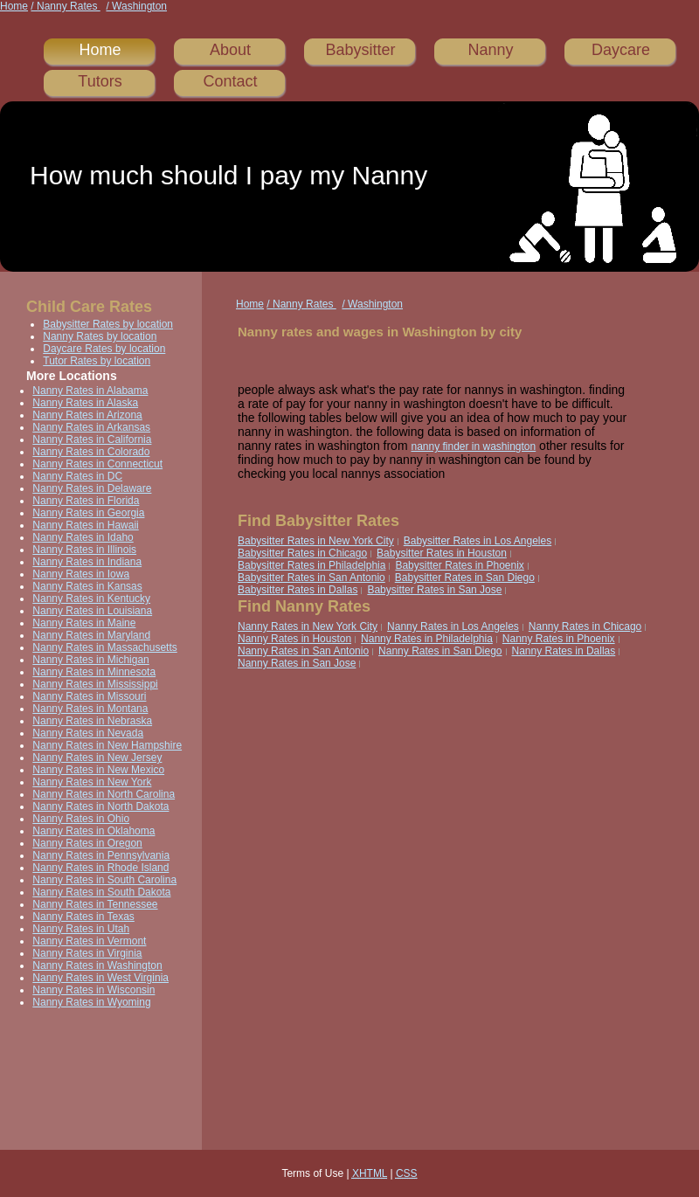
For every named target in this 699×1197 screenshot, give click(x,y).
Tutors (99, 81)
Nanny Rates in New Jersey (97, 757)
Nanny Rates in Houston (294, 639)
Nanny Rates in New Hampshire (107, 745)
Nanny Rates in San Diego (440, 651)
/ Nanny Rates (65, 6)
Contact (230, 81)
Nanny (490, 50)
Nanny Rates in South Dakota (101, 892)
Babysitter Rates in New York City (316, 541)
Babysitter (360, 50)
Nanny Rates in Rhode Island (100, 867)
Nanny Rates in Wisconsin (93, 990)
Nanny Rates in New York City (307, 626)
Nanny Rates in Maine (83, 623)
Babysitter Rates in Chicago (302, 553)
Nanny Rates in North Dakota (100, 806)
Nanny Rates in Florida (85, 501)
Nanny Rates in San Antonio (303, 651)
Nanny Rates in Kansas (87, 586)
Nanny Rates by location (99, 336)
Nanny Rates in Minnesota (94, 672)
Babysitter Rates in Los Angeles (477, 541)
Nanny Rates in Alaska (85, 403)
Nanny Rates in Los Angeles (453, 626)
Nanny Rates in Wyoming (91, 1002)
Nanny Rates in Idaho (82, 537)
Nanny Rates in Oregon (87, 843)
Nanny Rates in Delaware (91, 488)
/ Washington (136, 6)
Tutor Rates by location (96, 361)
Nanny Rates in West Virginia (100, 978)
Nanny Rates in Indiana (87, 562)
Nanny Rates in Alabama (90, 390)
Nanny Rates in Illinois (84, 549)
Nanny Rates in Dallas (564, 651)
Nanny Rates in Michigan (90, 660)
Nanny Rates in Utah (80, 929)
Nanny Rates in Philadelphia (427, 639)
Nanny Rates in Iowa (80, 574)
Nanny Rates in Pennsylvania (101, 855)
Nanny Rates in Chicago (585, 626)
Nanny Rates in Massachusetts (104, 647)
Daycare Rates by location (104, 348)
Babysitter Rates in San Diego (465, 577)
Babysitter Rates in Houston (442, 553)
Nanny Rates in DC (77, 476)
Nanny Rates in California (91, 439)
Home (14, 6)
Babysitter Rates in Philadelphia (311, 565)
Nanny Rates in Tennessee (94, 904)
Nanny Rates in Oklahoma (93, 831)
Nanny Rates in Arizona (87, 415)
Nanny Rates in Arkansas (91, 427)
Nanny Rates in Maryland (91, 635)
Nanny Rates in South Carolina (104, 880)
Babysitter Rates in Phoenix (459, 565)
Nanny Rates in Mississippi (94, 684)
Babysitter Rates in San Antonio (311, 577)
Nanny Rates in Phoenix (558, 639)
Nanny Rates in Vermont (89, 941)
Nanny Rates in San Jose (297, 663)
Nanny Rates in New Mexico (98, 770)
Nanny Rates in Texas (83, 916)
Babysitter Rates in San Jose (434, 590)
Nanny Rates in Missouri (89, 696)
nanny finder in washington (473, 446)
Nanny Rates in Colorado (90, 452)
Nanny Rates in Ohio (80, 819)
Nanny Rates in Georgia (88, 513)
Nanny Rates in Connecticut (97, 464)
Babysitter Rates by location (108, 324)
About (230, 50)
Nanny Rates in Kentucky (91, 598)
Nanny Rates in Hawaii (85, 525)
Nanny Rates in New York (91, 782)
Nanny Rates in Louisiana (92, 611)
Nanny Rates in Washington (97, 965)
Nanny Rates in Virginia (87, 953)
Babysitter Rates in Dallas (297, 590)
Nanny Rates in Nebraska (92, 721)
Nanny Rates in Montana (90, 708)
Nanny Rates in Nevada (87, 733)
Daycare (621, 50)
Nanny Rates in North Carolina (103, 794)
